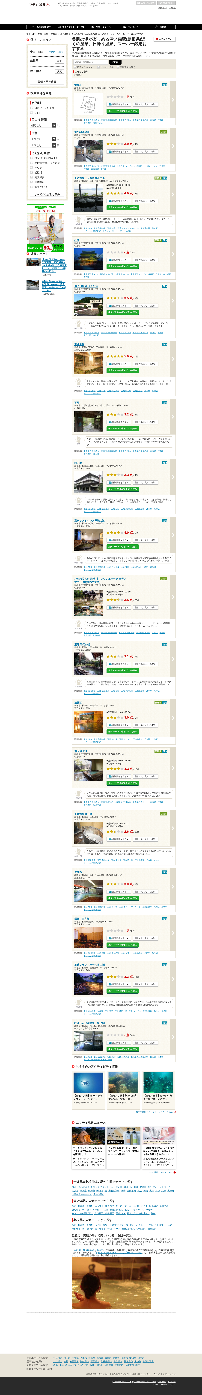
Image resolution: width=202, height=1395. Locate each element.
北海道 (116, 1358)
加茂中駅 (97, 635)
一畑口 (99, 1190)
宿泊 (74, 1206)
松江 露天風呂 (123, 1057)
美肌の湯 (164, 1206)
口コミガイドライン (141, 1374)
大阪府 (108, 1358)
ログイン (162, 7)
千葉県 (75, 1358)
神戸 (137, 1365)
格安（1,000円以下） (82, 1213)
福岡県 (141, 1358)
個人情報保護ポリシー (122, 1381)
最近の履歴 (166, 3)
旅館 (153, 1213)
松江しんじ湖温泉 (80, 1187)
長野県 (124, 1358)
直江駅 (103, 169)
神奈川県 (57, 1358)
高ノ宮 (75, 1190)
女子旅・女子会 (123, 1206)
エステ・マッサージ (134, 1210)
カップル (99, 1206)
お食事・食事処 (85, 1206)
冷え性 (136, 1206)
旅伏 (139, 1190)
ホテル (144, 1206)
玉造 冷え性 (128, 860)
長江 (136, 1187)
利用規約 (162, 1381)
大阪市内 (108, 1365)
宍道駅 (160, 120)
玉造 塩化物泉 (89, 391)
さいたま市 (82, 1365)
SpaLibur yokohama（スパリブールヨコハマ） (119, 1252)
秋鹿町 (143, 1187)
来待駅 (155, 391)
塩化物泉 (153, 1206)
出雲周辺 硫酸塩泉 (109, 120)
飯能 (92, 1365)
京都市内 (119, 1365)
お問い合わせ (169, 1374)
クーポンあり (107, 67)
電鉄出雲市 (98, 1194)
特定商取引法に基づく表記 (145, 1381)
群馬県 (91, 1358)
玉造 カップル (113, 567)
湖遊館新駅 (113, 1190)
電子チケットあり (86, 67)
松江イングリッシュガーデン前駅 (117, 231)
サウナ (149, 1210)
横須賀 (68, 1365)
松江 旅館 (111, 1057)
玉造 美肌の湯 (99, 228)
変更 (59, 61)
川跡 (157, 1190)
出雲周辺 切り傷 (108, 166)
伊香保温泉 (106, 1361)
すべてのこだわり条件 (47, 194)
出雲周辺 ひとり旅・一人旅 (146, 166)
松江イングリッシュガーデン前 (106, 1187)
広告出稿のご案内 (120, 1374)
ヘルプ (157, 1374)
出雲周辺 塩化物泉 (91, 120)
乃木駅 (155, 228)
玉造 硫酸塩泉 (103, 509)
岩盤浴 (38, 172)
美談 (145, 1190)
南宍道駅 (87, 123)
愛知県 (132, 1358)
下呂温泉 (95, 1361)
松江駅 (153, 1057)
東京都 (100, 1358)
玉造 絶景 (111, 228)
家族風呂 (40, 182)
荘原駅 (153, 120)
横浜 (55, 1365)
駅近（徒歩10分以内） (138, 1213)
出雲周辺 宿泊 (125, 120)
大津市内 (129, 1365)
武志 (163, 1190)
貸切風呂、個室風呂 (104, 1213)
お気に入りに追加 (147, 104)
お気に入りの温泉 (146, 3)
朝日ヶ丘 (128, 1187)
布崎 (123, 1190)
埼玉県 (67, 1358)
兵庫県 (83, 1358)
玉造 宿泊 (88, 228)
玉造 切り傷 (126, 391)
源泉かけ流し (116, 1210)
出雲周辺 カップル (124, 166)
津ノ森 (83, 1190)
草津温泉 (57, 1361)
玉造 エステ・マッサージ (128, 228)
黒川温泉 (128, 1361)
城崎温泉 (84, 1361)
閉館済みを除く (127, 67)
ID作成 (172, 7)
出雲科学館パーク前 (82, 1194)
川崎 (61, 1365)
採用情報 (172, 1381)
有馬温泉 (74, 1361)
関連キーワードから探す (40, 1369)
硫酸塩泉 (76, 1210)
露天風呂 (109, 1206)
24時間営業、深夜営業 (47, 163)
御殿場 (99, 1365)
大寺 (151, 1190)
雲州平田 (131, 1190)
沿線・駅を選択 (47, 81)
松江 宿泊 (88, 1057)
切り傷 (85, 1210)
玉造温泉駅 (145, 228)
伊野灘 (91, 1190)
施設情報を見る (119, 104)
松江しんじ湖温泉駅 (92, 231)
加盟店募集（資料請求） (97, 1374)
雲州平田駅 (98, 123)
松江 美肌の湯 (99, 1057)
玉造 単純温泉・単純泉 (93, 1011)
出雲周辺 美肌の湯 (140, 120)
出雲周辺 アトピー (140, 802)
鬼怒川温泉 (148, 1361)
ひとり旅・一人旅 (99, 1210)
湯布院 (137, 1361)
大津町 (170, 1190)
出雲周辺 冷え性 (122, 274)
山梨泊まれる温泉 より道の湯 (88, 1249)
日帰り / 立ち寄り (44, 108)
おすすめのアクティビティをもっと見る (154, 1112)
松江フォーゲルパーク (159, 1187)
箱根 (66, 1361)
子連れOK (121, 1213)
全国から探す (56, 51)
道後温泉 (118, 1361)
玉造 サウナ (126, 953)
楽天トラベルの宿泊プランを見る (122, 111)
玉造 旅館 (125, 567)
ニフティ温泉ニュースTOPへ (159, 1172)
